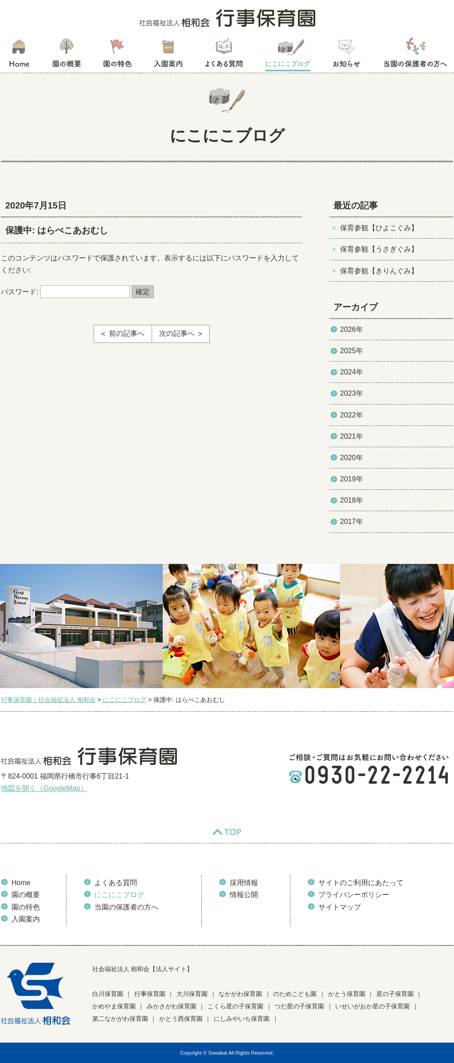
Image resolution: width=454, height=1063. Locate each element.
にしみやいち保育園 (242, 1018)
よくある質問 (224, 55)
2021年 (351, 436)
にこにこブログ (287, 55)
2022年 (351, 415)
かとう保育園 (346, 993)
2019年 (351, 479)
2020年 (351, 457)
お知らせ (346, 55)
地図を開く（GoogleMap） (44, 788)
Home (21, 882)
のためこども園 (295, 993)
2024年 (351, 372)
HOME (19, 55)
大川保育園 (191, 993)
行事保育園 (149, 993)
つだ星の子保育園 (299, 1006)
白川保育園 (107, 993)
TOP (227, 832)
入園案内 (168, 55)
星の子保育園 (395, 993)
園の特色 (117, 55)
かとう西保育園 (181, 1018)
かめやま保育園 (114, 1006)
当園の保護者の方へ (414, 55)
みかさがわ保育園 (171, 1006)
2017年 (351, 521)
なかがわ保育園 (240, 993)
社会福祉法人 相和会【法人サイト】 (142, 968)
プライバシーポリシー (353, 894)
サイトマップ (339, 907)
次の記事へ (177, 333)
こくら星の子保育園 (235, 1006)
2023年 (351, 393)
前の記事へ (127, 333)
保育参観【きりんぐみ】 (379, 271)
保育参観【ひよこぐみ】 (379, 228)
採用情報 (244, 882)
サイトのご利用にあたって (360, 882)
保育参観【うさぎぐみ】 (379, 249)
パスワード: (65, 291)
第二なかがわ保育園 (120, 1018)
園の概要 (67, 55)
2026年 (351, 329)
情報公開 (244, 894)
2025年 (351, 350)
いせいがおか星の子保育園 (372, 1006)
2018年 (351, 500)
